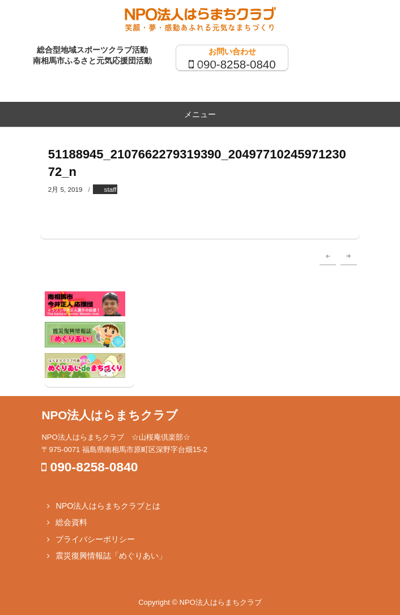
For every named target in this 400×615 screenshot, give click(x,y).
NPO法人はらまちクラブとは (108, 505)
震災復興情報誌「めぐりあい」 (111, 555)
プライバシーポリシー (95, 539)
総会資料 (71, 522)
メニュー (200, 114)
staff (110, 189)
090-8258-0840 (236, 64)
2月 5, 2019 (65, 189)
